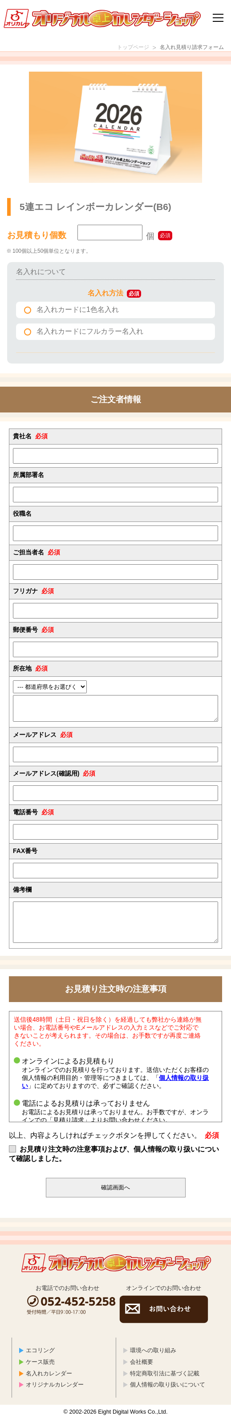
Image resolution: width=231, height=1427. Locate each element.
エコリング (40, 1358)
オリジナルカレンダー (55, 1392)
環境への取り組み (153, 1358)
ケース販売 (40, 1369)
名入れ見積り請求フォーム (186, 48)
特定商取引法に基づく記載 (164, 1381)
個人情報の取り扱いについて (167, 1392)
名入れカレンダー (49, 1381)
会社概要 (141, 1369)
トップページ (119, 48)
